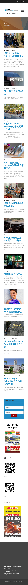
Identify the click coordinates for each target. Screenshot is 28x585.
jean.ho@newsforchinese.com (18, 569)
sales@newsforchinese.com (13, 573)
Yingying (7, 50)
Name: (6, 404)
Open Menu (22, 10)
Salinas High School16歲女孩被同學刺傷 (13, 381)
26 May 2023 (14, 50)
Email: (6, 409)
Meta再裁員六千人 (13, 274)
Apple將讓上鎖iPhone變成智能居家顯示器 (14, 165)
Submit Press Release (8, 574)
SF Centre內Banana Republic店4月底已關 (14, 344)
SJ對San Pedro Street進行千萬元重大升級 (13, 126)
